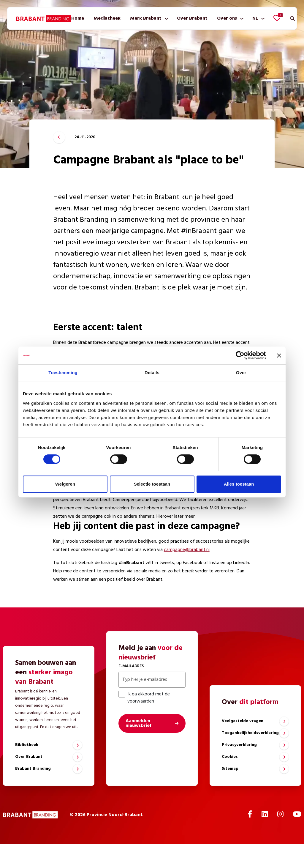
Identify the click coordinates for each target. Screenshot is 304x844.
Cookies (230, 756)
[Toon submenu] (165, 18)
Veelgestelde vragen (242, 721)
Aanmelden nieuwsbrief (138, 723)
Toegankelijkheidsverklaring (250, 733)
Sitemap (230, 768)
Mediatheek (107, 18)
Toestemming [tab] (62, 372)
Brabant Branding (33, 768)
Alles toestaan (239, 483)
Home (77, 18)
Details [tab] (152, 372)
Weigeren (65, 483)
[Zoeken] (292, 18)
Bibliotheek (26, 744)
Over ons (227, 18)
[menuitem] (77, 18)
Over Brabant (192, 18)
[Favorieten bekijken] (277, 17)
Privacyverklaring (239, 744)
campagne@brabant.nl (187, 550)
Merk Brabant (146, 18)
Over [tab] (241, 372)
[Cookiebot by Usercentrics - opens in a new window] (240, 355)
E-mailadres (131, 666)
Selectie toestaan (152, 483)
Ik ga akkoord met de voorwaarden (144, 698)
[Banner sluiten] (279, 355)
